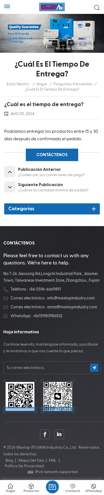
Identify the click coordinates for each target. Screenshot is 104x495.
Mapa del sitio (31, 460)
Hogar (41, 84)
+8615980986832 (47, 316)
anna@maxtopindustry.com (72, 307)
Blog (9, 460)
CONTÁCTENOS (52, 154)
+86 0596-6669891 (45, 289)
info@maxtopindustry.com (71, 298)
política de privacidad (24, 466)
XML (52, 460)
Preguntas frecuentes (73, 84)
